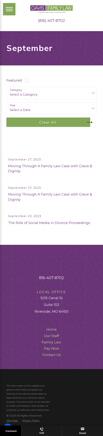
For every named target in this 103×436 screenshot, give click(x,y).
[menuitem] (51, 336)
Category (16, 90)
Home (51, 336)
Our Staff (51, 342)
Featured (14, 80)
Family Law (51, 349)
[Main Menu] (9, 9)
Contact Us (51, 361)
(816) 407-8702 (51, 20)
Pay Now (51, 355)
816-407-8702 (51, 284)
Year (12, 105)
